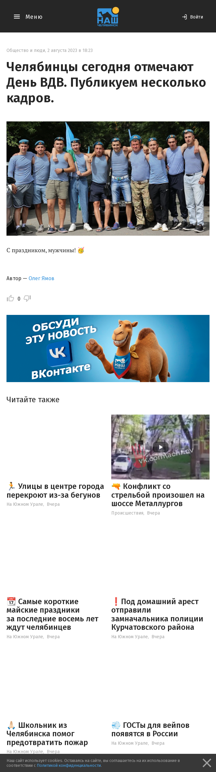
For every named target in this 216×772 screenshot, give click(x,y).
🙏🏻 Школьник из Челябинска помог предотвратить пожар (47, 734)
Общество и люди (25, 50)
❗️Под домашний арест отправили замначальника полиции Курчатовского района (157, 614)
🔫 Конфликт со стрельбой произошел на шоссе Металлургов (158, 495)
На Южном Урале (24, 504)
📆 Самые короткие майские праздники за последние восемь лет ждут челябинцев (52, 614)
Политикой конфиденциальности (69, 765)
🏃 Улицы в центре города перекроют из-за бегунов (55, 490)
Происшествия (127, 513)
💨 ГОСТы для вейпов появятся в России (150, 729)
